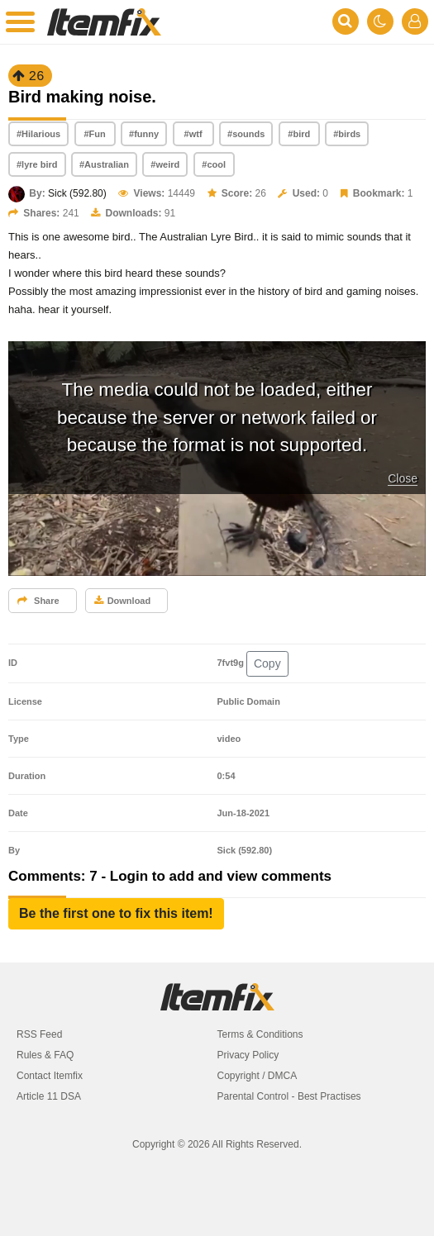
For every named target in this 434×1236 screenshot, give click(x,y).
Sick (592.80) (77, 193)
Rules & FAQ (45, 1055)
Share (38, 601)
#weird (164, 164)
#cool (214, 164)
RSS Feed (39, 1034)
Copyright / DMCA (257, 1076)
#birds (346, 134)
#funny (144, 134)
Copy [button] (267, 663)
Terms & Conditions (260, 1034)
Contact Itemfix (50, 1076)
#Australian (104, 164)
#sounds (246, 134)
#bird (299, 134)
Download (122, 601)
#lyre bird (37, 164)
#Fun (95, 134)
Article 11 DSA (49, 1096)
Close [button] (402, 478)
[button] (116, 913)
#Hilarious (38, 134)
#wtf (193, 134)
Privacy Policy (248, 1055)
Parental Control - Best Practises (289, 1096)
